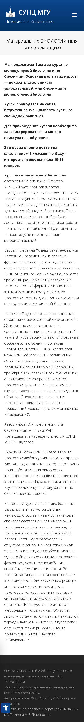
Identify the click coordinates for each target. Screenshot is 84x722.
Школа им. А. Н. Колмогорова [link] (29, 21)
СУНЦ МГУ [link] (34, 12)
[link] (5, 708)
